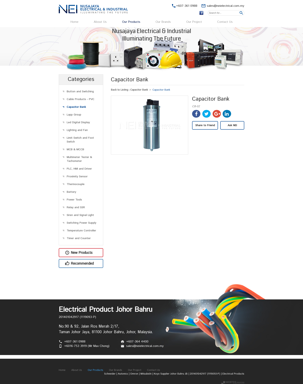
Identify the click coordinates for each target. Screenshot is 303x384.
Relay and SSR (76, 207)
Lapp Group (74, 115)
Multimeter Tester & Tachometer (79, 159)
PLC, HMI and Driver (79, 169)
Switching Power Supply (81, 223)
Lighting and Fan (77, 130)
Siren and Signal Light (80, 215)
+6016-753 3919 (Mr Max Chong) (86, 346)
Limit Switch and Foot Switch (80, 140)
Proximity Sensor (77, 176)
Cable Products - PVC (80, 99)
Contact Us (225, 22)
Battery (71, 192)
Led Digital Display (78, 122)
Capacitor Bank (76, 107)
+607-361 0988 (74, 341)
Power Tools (74, 200)
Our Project (194, 22)
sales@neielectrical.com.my (225, 6)
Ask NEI (232, 125)
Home (74, 22)
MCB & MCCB (75, 149)
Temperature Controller (81, 231)
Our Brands (163, 22)
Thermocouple (75, 184)
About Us (100, 22)
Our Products (131, 22)
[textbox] (223, 13)
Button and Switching (80, 91)
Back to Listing (119, 90)
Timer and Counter (79, 238)
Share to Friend (205, 125)
